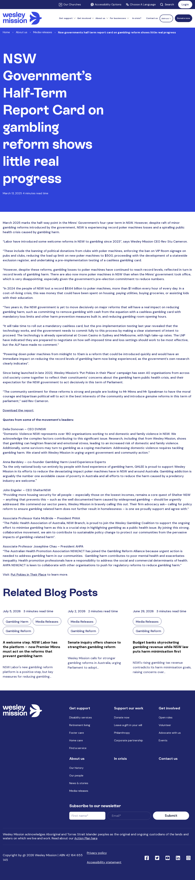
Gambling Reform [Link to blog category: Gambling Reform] (18, 631)
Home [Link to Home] (6, 32)
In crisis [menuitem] (120, 758)
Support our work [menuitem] (128, 708)
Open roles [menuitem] (165, 717)
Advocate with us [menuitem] (170, 733)
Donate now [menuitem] (121, 717)
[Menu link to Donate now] (183, 18)
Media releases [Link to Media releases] (42, 32)
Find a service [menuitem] (77, 748)
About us (100, 18)
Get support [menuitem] (79, 708)
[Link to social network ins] (188, 857)
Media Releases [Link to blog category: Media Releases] (47, 622)
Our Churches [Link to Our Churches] (72, 4)
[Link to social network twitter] (157, 857)
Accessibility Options (105, 4)
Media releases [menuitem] (78, 791)
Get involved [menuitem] (169, 708)
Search (167, 4)
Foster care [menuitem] (76, 733)
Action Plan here (85, 838)
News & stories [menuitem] (78, 783)
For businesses (118, 18)
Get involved (84, 18)
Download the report (18, 410)
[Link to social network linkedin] (178, 857)
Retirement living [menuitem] (79, 725)
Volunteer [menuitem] (165, 725)
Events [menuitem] (163, 740)
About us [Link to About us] (21, 32)
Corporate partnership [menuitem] (128, 740)
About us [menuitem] (77, 758)
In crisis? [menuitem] (136, 18)
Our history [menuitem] (76, 768)
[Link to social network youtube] (167, 857)
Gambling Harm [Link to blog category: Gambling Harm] (17, 622)
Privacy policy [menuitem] (97, 853)
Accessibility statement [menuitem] (104, 862)
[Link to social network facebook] (147, 857)
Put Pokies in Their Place (28, 574)
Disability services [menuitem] (80, 717)
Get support (66, 18)
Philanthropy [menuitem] (122, 733)
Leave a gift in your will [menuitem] (128, 725)
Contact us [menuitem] (152, 18)
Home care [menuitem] (76, 740)
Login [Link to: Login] (185, 4)
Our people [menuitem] (76, 775)
